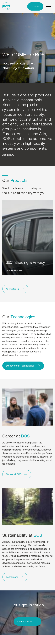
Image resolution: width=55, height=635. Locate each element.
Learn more (12, 270)
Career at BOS (14, 474)
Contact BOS (24, 621)
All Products (12, 288)
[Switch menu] (48, 6)
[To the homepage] (6, 6)
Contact (35, 6)
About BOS (8, 154)
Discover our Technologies (20, 365)
